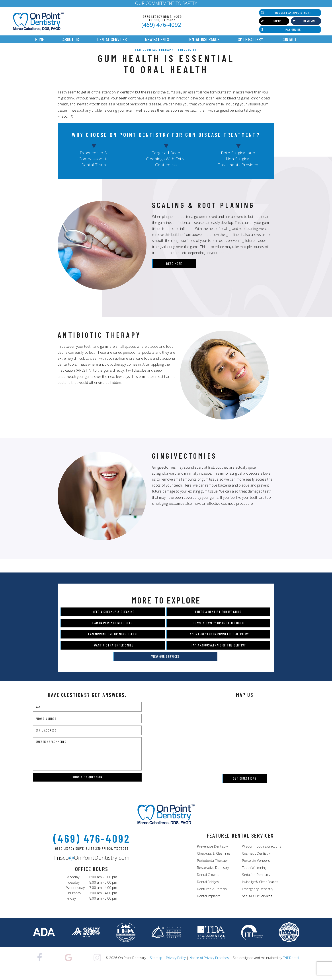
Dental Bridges (208, 890)
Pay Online (280, 29)
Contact (289, 39)
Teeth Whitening (254, 875)
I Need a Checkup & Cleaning (120, 619)
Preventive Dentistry (212, 854)
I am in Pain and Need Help (120, 631)
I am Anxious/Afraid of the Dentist (210, 653)
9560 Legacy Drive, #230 (162, 18)
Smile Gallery (250, 39)
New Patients (157, 39)
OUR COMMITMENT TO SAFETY (166, 3)
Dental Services (112, 39)
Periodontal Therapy (212, 868)
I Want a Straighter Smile (120, 653)
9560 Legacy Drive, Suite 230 (92, 857)
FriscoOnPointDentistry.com (91, 866)
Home (39, 39)
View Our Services (165, 664)
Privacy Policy (176, 966)
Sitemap (156, 966)
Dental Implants (209, 904)
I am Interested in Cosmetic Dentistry (211, 642)
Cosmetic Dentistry (256, 861)
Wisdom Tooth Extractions (261, 854)
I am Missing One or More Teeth (120, 642)
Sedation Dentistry (256, 883)
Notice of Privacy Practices (209, 966)
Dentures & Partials (212, 897)
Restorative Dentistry (213, 875)
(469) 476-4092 (161, 24)
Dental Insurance (203, 39)
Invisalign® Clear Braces (260, 890)
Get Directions (245, 786)
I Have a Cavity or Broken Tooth (210, 631)
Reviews (303, 21)
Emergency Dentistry (257, 897)
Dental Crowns (208, 883)
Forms (270, 21)
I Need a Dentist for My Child (211, 619)
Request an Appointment (285, 12)
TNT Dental (291, 966)
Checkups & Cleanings (213, 861)
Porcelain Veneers (256, 868)
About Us (70, 39)
